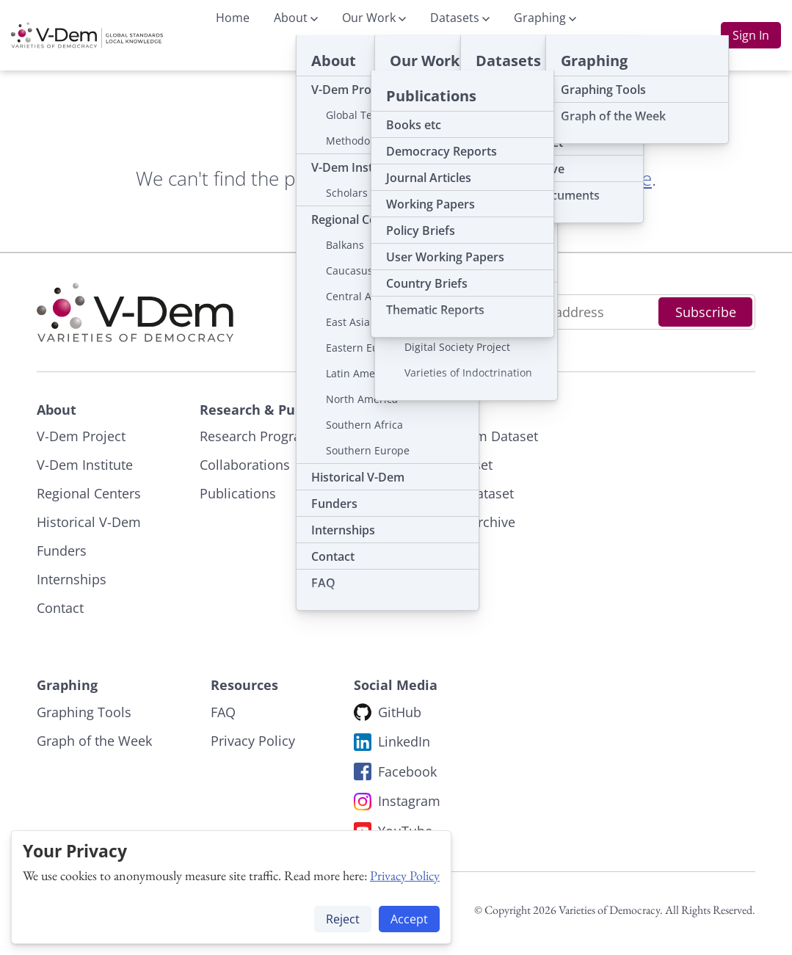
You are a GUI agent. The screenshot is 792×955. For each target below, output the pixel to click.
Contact (60, 608)
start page (608, 178)
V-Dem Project (81, 436)
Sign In (751, 35)
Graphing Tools (84, 712)
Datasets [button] (460, 18)
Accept (409, 919)
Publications (238, 493)
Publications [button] (371, 53)
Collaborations (245, 464)
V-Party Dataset (466, 493)
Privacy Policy (405, 875)
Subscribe (705, 312)
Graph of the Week (94, 740)
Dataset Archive (467, 522)
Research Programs (260, 436)
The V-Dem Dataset (478, 436)
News (450, 53)
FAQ (223, 712)
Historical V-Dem (89, 522)
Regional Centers (89, 493)
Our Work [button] (374, 18)
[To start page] (87, 35)
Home (233, 18)
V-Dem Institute (85, 464)
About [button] (296, 18)
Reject (343, 919)
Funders (62, 550)
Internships (71, 579)
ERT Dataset (456, 464)
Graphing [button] (545, 18)
